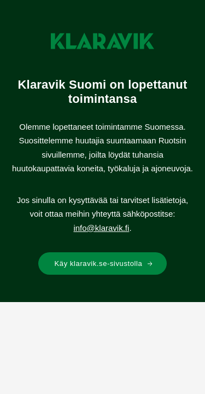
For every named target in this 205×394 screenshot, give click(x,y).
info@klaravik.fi (101, 228)
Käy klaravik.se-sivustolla (104, 263)
